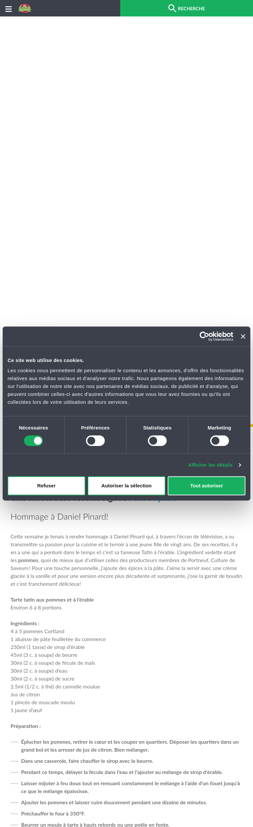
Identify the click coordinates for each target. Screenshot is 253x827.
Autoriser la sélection (126, 485)
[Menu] (8, 8)
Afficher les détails (210, 465)
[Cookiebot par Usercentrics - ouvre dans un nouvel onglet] (204, 336)
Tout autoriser (206, 485)
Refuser (46, 485)
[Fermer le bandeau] (243, 336)
